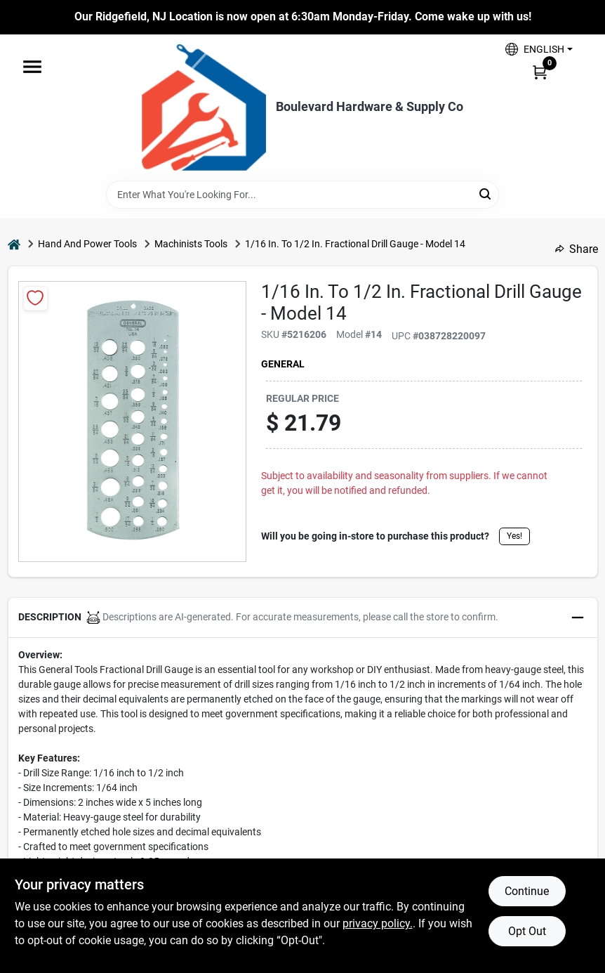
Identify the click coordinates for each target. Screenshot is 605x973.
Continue (527, 891)
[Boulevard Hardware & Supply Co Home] (204, 107)
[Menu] (32, 67)
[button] (539, 49)
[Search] (486, 193)
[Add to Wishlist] (35, 298)
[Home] (14, 244)
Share (576, 249)
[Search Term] (302, 195)
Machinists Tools (190, 243)
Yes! (514, 536)
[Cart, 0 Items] (540, 71)
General (283, 364)
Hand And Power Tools (87, 243)
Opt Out (527, 931)
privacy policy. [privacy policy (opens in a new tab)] (378, 923)
